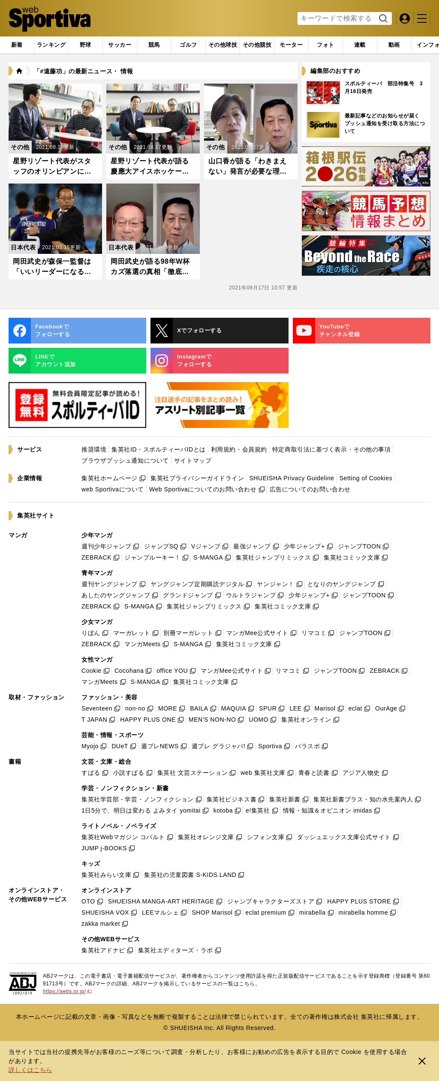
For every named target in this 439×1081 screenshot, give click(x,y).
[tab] (85, 45)
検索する (382, 19)
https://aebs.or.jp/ (67, 991)
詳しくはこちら (30, 1069)
